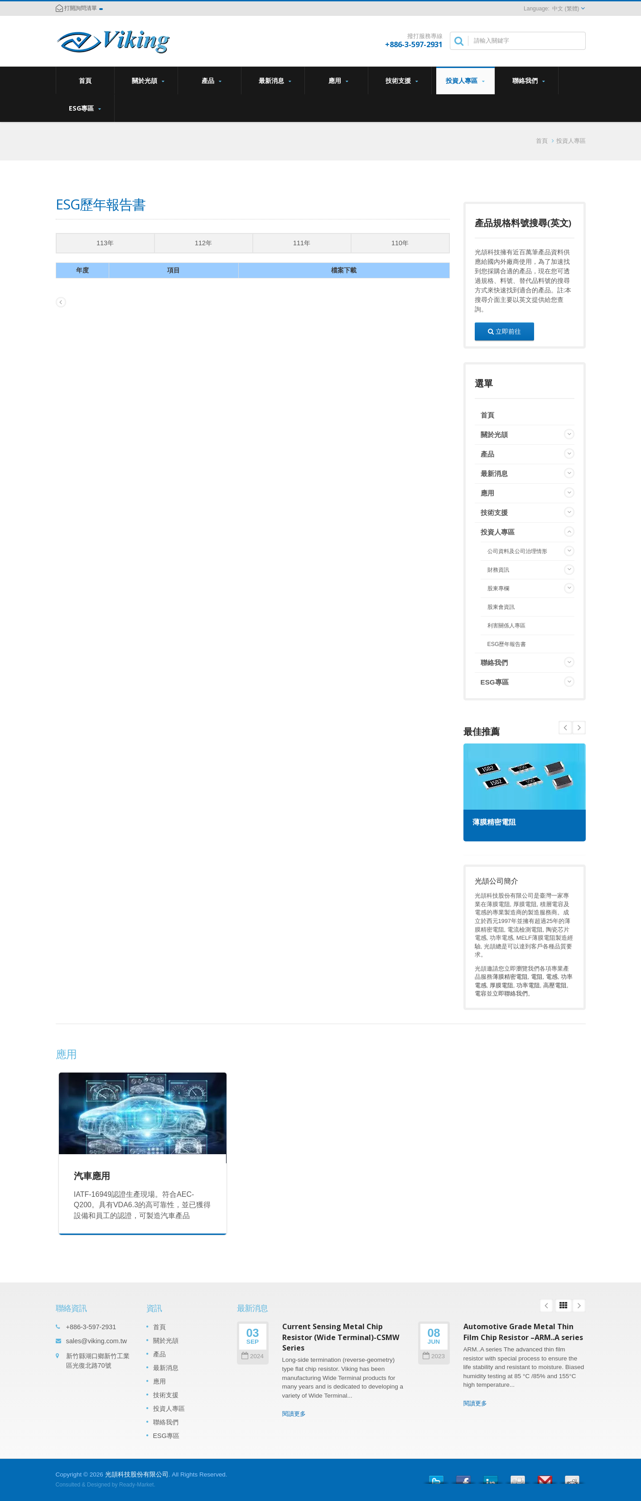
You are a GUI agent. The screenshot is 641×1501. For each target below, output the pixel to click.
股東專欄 (498, 588)
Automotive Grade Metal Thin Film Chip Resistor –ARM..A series (523, 1331)
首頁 (85, 80)
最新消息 (275, 80)
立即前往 (504, 331)
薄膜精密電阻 (494, 822)
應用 (338, 80)
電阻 (537, 976)
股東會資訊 (501, 607)
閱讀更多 (294, 1413)
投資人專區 (465, 80)
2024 (252, 1356)
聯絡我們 (529, 80)
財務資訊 (498, 570)
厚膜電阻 (501, 985)
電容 (481, 993)
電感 (552, 976)
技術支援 (402, 80)
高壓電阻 (555, 985)
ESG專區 (85, 108)
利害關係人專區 (506, 625)
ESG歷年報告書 (506, 644)
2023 (434, 1356)
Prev (579, 727)
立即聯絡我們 (510, 993)
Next (565, 727)
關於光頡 (148, 80)
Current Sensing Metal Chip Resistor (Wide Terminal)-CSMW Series (341, 1337)
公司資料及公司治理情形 (517, 551)
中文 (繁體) (565, 8)
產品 (212, 80)
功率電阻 (528, 985)
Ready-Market (136, 1485)
